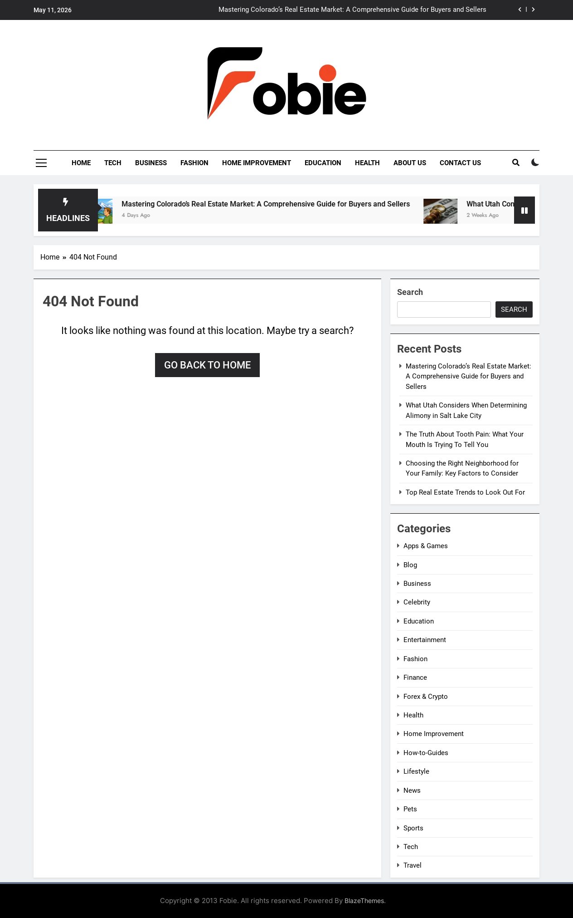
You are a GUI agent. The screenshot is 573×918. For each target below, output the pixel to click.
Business (151, 163)
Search (410, 292)
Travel (412, 865)
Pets (410, 809)
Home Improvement (256, 163)
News (412, 790)
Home (81, 163)
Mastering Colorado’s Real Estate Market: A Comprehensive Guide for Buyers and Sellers (352, 10)
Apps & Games (425, 546)
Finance (415, 677)
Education (323, 163)
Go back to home (207, 365)
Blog (410, 565)
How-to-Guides (425, 753)
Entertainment (424, 640)
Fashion (194, 163)
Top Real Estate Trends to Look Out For (465, 492)
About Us (409, 163)
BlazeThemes (364, 900)
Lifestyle (416, 771)
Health (367, 163)
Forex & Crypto (425, 696)
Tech (112, 163)
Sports (413, 828)
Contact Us (460, 163)
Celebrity (416, 602)
